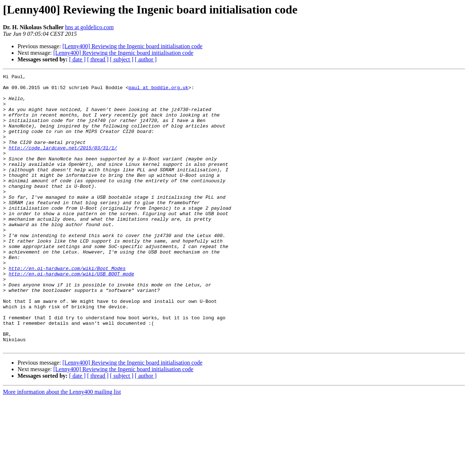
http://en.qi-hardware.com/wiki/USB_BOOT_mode (71, 314)
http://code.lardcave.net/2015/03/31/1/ (63, 163)
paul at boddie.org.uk (158, 90)
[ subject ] (121, 59)
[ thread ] (98, 59)
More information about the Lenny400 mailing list (62, 447)
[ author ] (146, 59)
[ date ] (77, 59)
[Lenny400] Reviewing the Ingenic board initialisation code (133, 46)
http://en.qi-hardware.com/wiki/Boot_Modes (67, 307)
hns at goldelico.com (89, 27)
